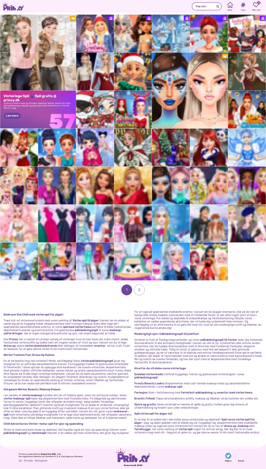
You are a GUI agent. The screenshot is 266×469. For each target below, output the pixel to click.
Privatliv (28, 460)
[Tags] (243, 6)
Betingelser (41, 460)
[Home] (230, 6)
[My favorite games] (256, 6)
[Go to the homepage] (12, 6)
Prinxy (22, 454)
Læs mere (12, 115)
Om (20, 460)
